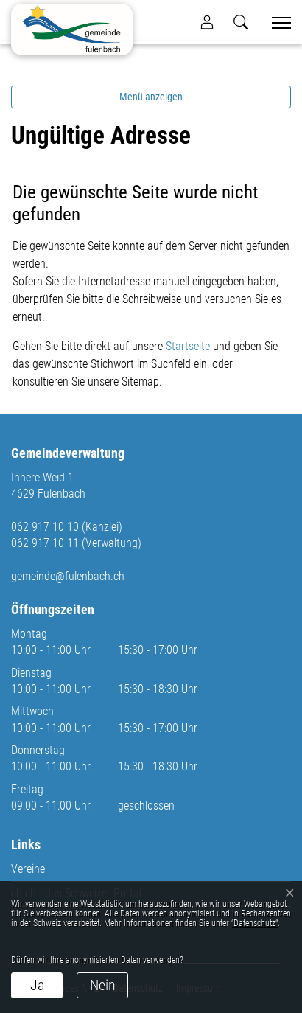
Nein (103, 985)
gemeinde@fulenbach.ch (67, 576)
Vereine (28, 869)
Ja (37, 985)
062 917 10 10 (45, 527)
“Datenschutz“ (254, 923)
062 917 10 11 (45, 543)
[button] (241, 22)
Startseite (188, 346)
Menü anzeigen (151, 96)
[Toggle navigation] (276, 22)
